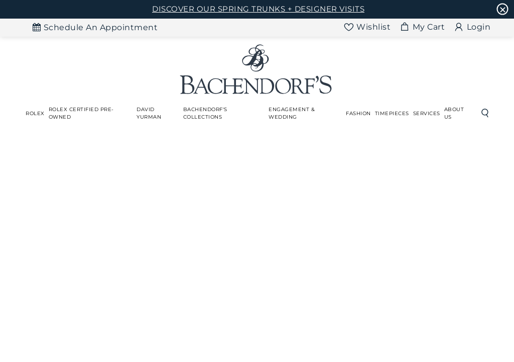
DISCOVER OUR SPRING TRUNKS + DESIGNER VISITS (258, 9)
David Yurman (149, 113)
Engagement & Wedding (292, 113)
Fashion (358, 113)
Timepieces (392, 113)
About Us (454, 113)
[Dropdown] (35, 113)
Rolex (35, 113)
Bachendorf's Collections (205, 113)
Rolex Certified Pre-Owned (81, 113)
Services (426, 113)
